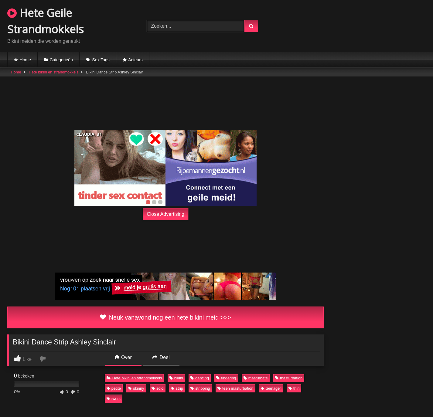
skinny (136, 388)
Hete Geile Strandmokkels (45, 21)
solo (157, 388)
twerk (114, 398)
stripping (200, 388)
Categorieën (61, 59)
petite (114, 388)
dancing (199, 378)
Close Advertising (165, 214)
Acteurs (135, 59)
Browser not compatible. (356, 25)
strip (177, 388)
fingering (226, 378)
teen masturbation (235, 388)
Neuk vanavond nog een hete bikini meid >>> (165, 317)
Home (25, 59)
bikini (176, 378)
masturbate (256, 378)
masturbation (288, 378)
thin (294, 388)
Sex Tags (100, 59)
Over (123, 357)
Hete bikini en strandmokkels (54, 72)
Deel (160, 357)
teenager (271, 388)
